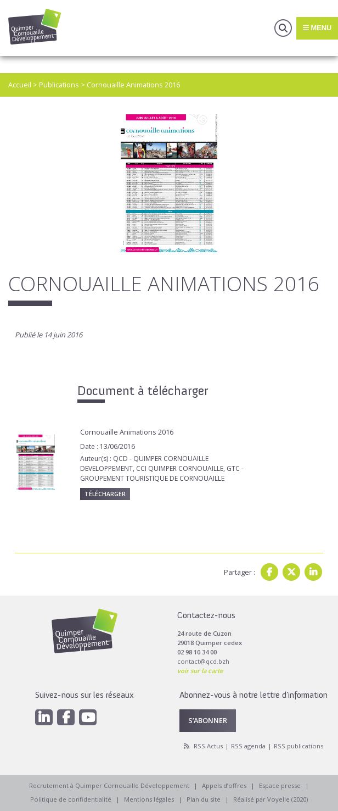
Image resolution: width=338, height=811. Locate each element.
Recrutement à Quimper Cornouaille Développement (109, 785)
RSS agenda (248, 746)
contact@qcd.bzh (203, 661)
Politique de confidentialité (70, 799)
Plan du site (204, 799)
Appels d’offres (224, 785)
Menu (317, 28)
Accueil (19, 85)
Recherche (283, 28)
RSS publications (298, 746)
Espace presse (280, 785)
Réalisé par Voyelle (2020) (270, 799)
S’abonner (207, 720)
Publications (59, 85)
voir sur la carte (200, 670)
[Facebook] (66, 717)
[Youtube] (88, 717)
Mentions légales (149, 799)
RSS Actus (208, 746)
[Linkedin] (44, 717)
